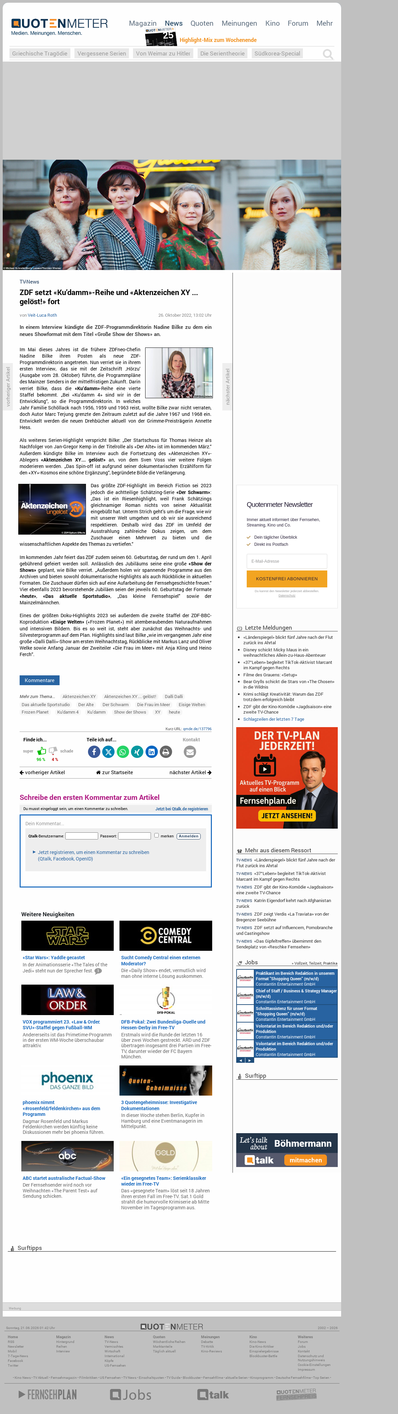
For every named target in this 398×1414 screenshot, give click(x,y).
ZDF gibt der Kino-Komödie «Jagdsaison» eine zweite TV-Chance (287, 709)
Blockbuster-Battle (263, 1356)
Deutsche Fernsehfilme (293, 1377)
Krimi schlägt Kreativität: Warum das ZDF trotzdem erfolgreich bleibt (283, 696)
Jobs (302, 1346)
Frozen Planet (35, 712)
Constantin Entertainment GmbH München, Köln (286, 995)
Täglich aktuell (164, 1351)
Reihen (61, 1346)
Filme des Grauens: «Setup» (270, 675)
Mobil (12, 1351)
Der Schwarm (116, 704)
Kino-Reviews (211, 1351)
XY (157, 712)
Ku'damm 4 (68, 712)
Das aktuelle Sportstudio (46, 704)
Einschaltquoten (151, 1377)
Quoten (202, 23)
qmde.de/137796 (197, 728)
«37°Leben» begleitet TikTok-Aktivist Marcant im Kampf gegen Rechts (287, 665)
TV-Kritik (207, 1346)
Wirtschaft (112, 1351)
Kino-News (257, 1342)
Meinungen (239, 23)
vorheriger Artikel (42, 772)
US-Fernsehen (115, 1365)
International (115, 1356)
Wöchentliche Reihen (169, 1342)
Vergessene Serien (102, 53)
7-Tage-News (18, 1356)
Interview (63, 1351)
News (174, 23)
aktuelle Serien (236, 1377)
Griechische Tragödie (39, 53)
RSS (11, 1342)
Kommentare (39, 680)
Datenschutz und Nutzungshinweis (311, 1358)
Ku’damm (96, 712)
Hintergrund (65, 1342)
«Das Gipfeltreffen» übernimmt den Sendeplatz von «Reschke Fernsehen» (278, 943)
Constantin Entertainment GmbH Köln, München (284, 1013)
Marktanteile (162, 1346)
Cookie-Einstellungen (314, 1365)
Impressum (306, 1369)
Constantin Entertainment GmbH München (276, 978)
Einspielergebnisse (264, 1351)
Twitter (13, 1365)
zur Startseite (114, 772)
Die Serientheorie (222, 53)
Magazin (143, 23)
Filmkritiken (88, 1377)
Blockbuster (192, 1377)
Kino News (23, 1377)
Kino (272, 23)
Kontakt (304, 1351)
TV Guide (173, 1377)
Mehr (324, 23)
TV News (129, 1377)
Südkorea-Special (277, 53)
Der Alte (86, 704)
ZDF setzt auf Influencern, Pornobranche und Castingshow (284, 930)
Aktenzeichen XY (79, 696)
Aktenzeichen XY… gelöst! (130, 696)
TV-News (111, 1342)
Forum (298, 23)
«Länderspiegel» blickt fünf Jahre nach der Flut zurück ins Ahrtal (288, 640)
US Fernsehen (110, 1377)
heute (174, 712)
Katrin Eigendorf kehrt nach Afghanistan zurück (283, 903)
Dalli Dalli (174, 696)
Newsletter (16, 1346)
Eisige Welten (192, 704)
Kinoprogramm (261, 1377)
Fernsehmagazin (64, 1377)
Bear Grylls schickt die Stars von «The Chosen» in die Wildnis (288, 684)
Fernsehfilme (213, 1377)
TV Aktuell (40, 1377)
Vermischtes (114, 1346)
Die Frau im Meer (153, 704)
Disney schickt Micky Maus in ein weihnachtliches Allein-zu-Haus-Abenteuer (284, 652)
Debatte (207, 1342)
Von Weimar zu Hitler (163, 53)
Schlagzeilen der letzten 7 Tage (273, 719)
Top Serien (321, 1377)
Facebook (15, 1361)
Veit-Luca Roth (42, 315)
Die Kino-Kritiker (261, 1346)
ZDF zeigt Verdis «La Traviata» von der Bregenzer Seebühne (282, 916)
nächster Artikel (191, 772)
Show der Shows (130, 712)
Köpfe (109, 1361)
